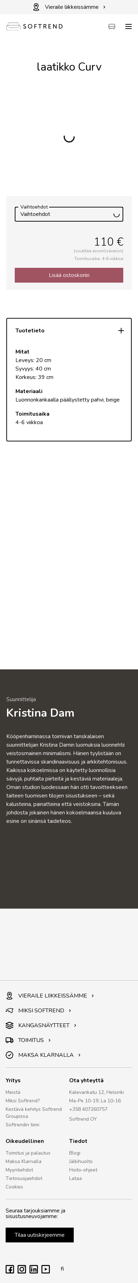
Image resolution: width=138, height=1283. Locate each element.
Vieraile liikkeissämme (69, 7)
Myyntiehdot (19, 1170)
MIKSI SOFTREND (38, 1010)
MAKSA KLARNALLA (43, 1055)
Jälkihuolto (81, 1161)
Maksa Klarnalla (23, 1161)
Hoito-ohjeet (83, 1170)
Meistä (13, 1092)
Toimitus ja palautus (28, 1153)
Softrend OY (83, 1119)
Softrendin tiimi (22, 1124)
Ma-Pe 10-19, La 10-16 (95, 1100)
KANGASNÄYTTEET (41, 1025)
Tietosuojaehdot (24, 1178)
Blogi (74, 1153)
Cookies (14, 1186)
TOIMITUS (28, 1040)
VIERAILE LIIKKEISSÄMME (50, 996)
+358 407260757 (88, 1109)
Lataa (75, 1178)
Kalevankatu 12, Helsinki (96, 1092)
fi (60, 1269)
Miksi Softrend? (23, 1100)
